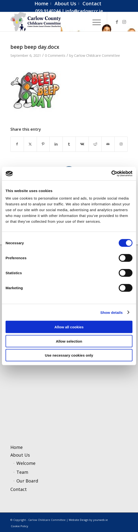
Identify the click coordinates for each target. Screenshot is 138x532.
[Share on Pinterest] (43, 144)
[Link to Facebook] (116, 22)
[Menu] (94, 21)
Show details (111, 312)
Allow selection (69, 341)
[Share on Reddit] (95, 144)
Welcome (25, 463)
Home (16, 447)
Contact (18, 489)
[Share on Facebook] (17, 144)
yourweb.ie (100, 520)
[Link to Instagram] (124, 22)
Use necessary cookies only (69, 355)
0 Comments (55, 55)
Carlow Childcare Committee (97, 55)
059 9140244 (48, 11)
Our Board (27, 481)
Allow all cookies (69, 327)
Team (22, 472)
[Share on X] (30, 144)
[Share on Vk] (82, 144)
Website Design (79, 520)
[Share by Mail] (108, 144)
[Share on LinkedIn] (56, 144)
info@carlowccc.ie (84, 11)
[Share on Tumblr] (69, 144)
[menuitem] (41, 3)
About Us (20, 455)
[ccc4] (57, 21)
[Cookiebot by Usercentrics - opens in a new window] (111, 174)
